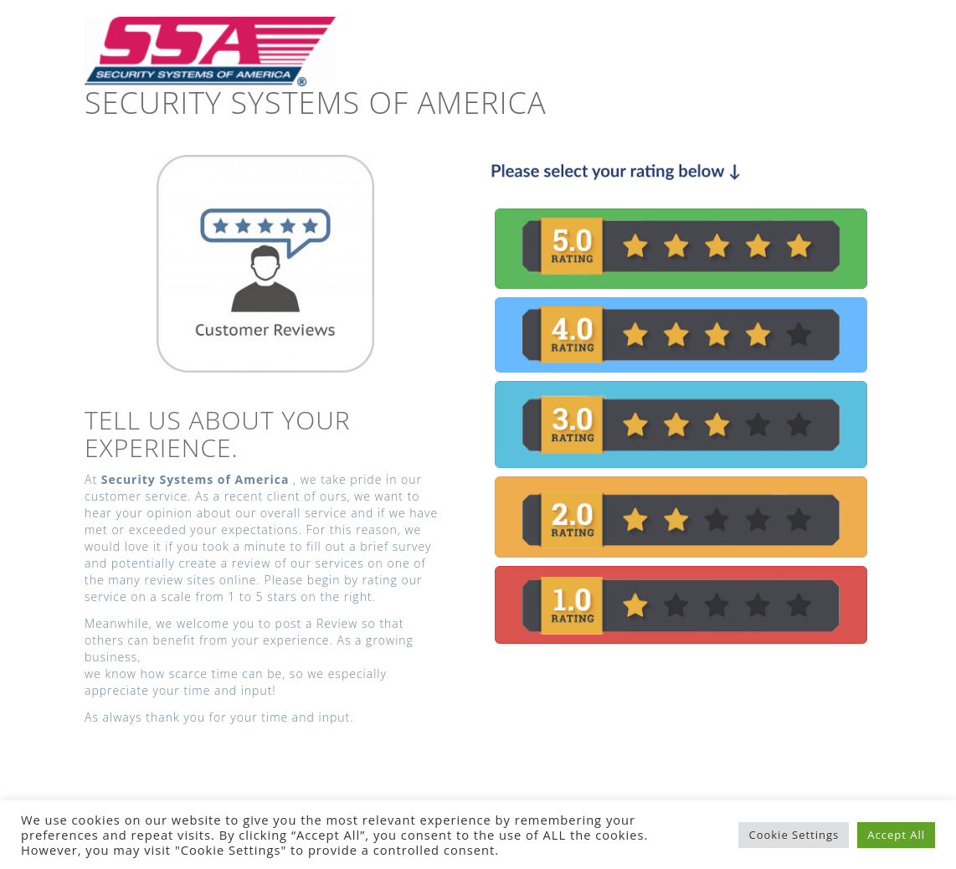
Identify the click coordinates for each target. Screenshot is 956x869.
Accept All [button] (896, 834)
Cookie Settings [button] (793, 834)
